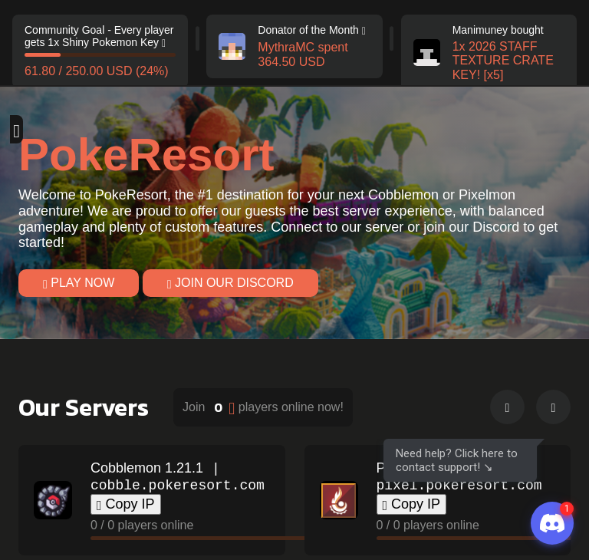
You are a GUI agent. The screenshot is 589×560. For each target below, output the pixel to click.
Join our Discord (230, 282)
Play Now (78, 282)
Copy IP (126, 504)
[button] (507, 407)
